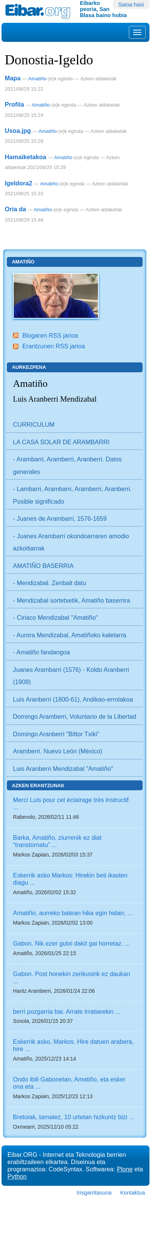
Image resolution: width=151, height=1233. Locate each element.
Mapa (13, 78)
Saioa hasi (131, 5)
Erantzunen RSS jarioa (53, 346)
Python (16, 1176)
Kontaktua (132, 1193)
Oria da (15, 209)
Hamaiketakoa (26, 156)
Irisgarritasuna (94, 1193)
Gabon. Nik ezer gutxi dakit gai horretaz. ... (71, 943)
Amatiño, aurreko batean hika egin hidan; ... (72, 912)
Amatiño (37, 78)
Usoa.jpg (18, 130)
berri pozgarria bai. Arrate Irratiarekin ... (66, 1011)
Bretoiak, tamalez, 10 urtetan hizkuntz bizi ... (73, 1116)
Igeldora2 (18, 183)
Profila (14, 104)
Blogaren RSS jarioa (50, 335)
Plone (125, 1169)
